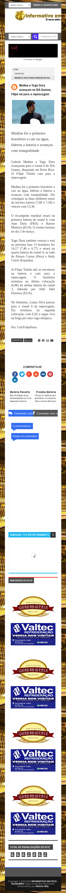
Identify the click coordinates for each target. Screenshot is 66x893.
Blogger (39, 59)
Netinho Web (42, 886)
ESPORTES (19, 74)
